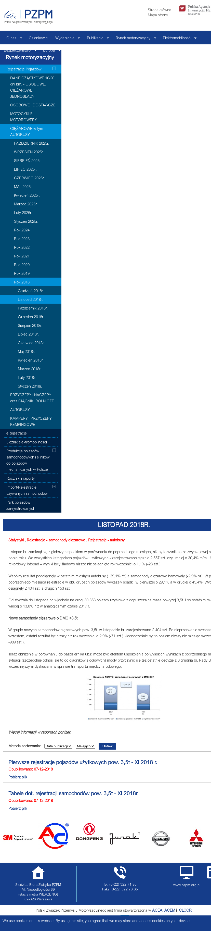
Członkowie (38, 37)
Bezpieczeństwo (18, 51)
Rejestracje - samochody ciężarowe (56, 540)
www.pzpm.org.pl (186, 885)
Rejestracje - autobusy (106, 540)
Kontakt (73, 50)
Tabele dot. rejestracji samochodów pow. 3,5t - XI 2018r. (73, 793)
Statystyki (16, 540)
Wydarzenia (65, 39)
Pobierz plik (17, 777)
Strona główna (159, 9)
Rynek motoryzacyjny (134, 39)
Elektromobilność (177, 39)
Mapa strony (158, 15)
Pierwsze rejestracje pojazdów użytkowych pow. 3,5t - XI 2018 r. (82, 762)
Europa (50, 51)
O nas (12, 39)
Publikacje (96, 39)
